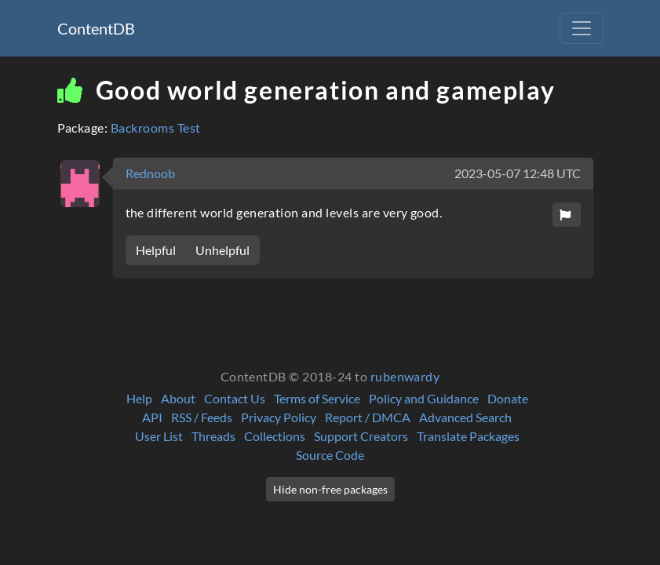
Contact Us (234, 398)
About (178, 398)
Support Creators (361, 435)
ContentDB (96, 28)
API (152, 417)
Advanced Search (465, 417)
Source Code (330, 454)
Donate (507, 398)
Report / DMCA (367, 417)
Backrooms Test (156, 127)
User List (159, 435)
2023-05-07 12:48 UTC (517, 173)
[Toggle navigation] (581, 28)
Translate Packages (468, 435)
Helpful (156, 249)
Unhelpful (222, 249)
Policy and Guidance (424, 398)
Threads (213, 435)
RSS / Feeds (201, 417)
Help (139, 398)
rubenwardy (405, 376)
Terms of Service (317, 398)
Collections (274, 435)
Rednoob (150, 173)
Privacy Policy (278, 417)
